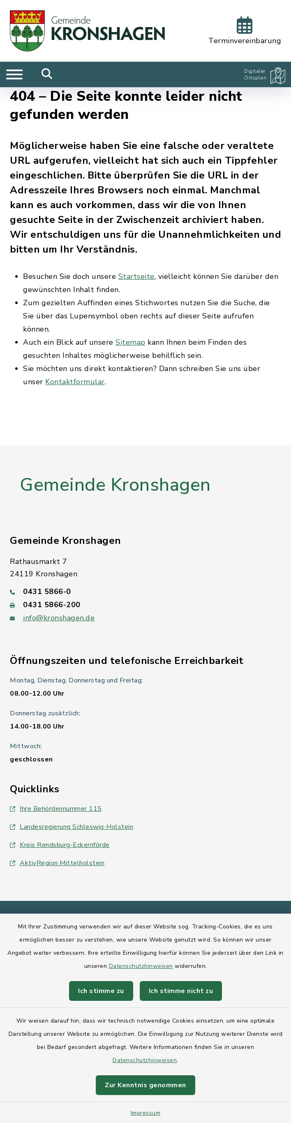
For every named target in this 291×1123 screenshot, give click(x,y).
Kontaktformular (75, 382)
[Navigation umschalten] (14, 74)
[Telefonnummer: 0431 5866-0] (145, 591)
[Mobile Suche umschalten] (47, 74)
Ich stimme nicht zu (181, 990)
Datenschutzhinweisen (141, 966)
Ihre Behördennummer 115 (56, 808)
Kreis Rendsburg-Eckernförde (60, 844)
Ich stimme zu (101, 990)
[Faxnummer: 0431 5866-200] (145, 605)
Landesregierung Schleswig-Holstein (71, 826)
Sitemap (130, 342)
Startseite (136, 276)
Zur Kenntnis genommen (145, 1085)
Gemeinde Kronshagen (115, 485)
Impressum (146, 1113)
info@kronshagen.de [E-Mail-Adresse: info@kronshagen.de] (59, 618)
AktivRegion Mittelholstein (57, 863)
